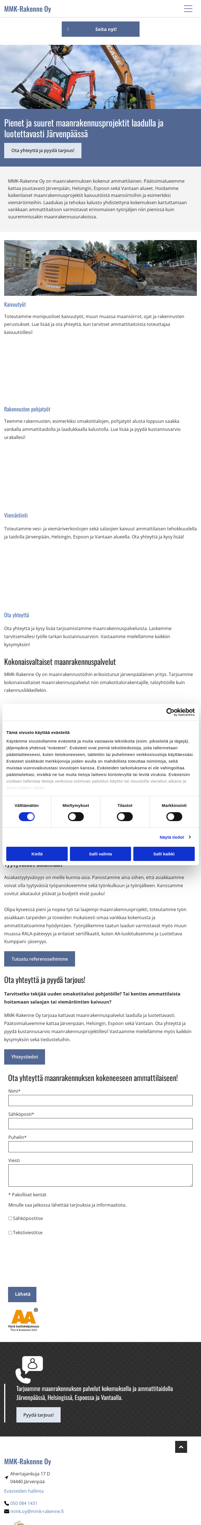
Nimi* (14, 1091)
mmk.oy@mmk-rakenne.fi (37, 1511)
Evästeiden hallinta (24, 1491)
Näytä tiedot (172, 837)
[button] (188, 8)
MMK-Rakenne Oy (27, 8)
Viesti (14, 1160)
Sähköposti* (21, 1114)
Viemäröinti (16, 515)
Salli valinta (100, 853)
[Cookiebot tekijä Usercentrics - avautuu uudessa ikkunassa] (170, 712)
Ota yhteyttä (16, 615)
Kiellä (37, 853)
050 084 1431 (24, 1503)
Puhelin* (17, 1137)
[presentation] (31, 1261)
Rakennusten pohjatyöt (27, 409)
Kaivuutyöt (15, 304)
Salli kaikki (164, 853)
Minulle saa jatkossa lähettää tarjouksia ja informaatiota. (67, 1205)
